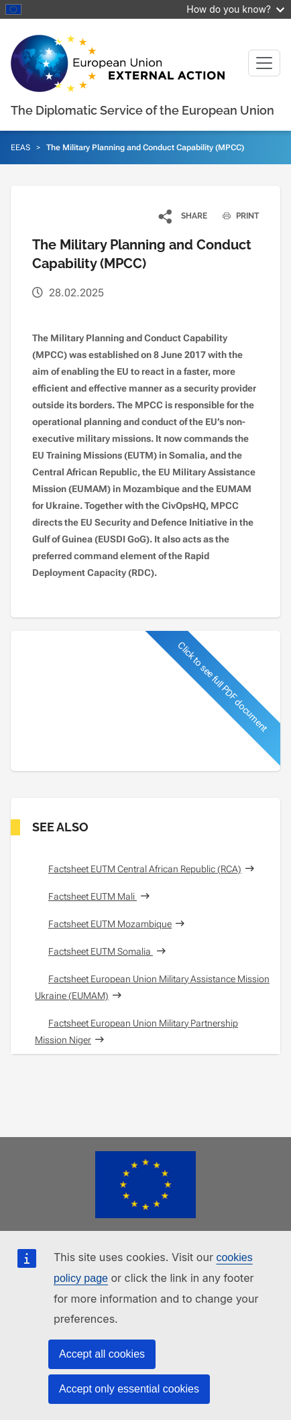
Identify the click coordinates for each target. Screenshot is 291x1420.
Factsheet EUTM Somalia (100, 951)
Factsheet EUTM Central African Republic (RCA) (144, 869)
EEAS (20, 147)
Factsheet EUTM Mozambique (110, 924)
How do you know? (235, 9)
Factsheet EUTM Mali (92, 896)
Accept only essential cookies (129, 1389)
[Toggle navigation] (264, 63)
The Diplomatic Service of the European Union (142, 110)
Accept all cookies (102, 1354)
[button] (183, 216)
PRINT (236, 216)
